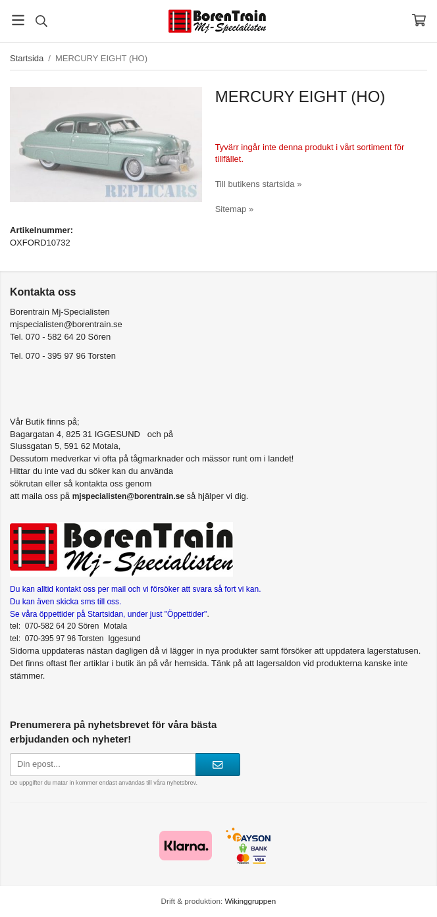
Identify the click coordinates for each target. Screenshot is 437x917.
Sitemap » (234, 209)
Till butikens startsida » (258, 184)
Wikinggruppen (250, 901)
